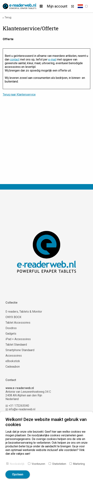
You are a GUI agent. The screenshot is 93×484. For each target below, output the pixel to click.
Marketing (79, 463)
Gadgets (10, 333)
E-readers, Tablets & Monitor (23, 311)
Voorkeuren (38, 463)
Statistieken (59, 463)
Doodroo (11, 328)
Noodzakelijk (17, 463)
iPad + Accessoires (18, 339)
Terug (7, 17)
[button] (80, 6)
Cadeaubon (12, 366)
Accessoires (13, 355)
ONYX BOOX (13, 317)
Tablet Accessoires (17, 322)
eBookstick (12, 361)
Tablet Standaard (16, 344)
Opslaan (17, 474)
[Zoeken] (41, 6)
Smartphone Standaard (19, 350)
